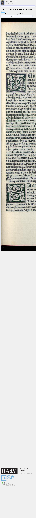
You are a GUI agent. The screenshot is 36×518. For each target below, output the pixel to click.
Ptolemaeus (11, 2)
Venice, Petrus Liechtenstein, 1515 (11, 14)
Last (30, 16)
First (16, 16)
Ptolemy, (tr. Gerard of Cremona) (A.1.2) (16, 10)
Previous (21, 16)
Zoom (2, 16)
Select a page (8, 16)
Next (25, 16)
